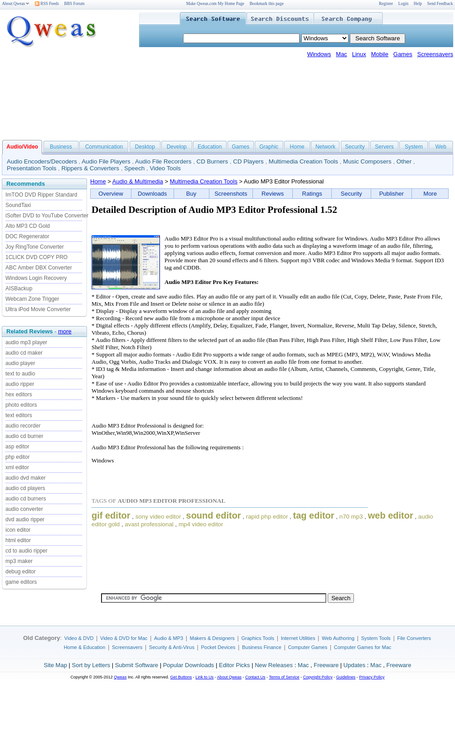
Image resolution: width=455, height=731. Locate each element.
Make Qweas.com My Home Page (215, 3)
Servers (384, 147)
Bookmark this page (267, 3)
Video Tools (165, 168)
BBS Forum (74, 3)
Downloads (152, 193)
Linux (359, 54)
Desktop (145, 147)
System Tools (376, 638)
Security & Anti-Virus (171, 647)
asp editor (17, 446)
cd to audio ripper (26, 551)
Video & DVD (79, 638)
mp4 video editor (201, 524)
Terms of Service (284, 677)
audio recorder (22, 426)
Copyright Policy (318, 677)
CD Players (248, 161)
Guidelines (346, 677)
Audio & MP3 (168, 638)
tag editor (313, 515)
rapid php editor (267, 516)
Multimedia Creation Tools (303, 161)
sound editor (213, 515)
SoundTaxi (18, 205)
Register (386, 3)
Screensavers (435, 54)
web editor (390, 515)
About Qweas (15, 3)
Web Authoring (338, 638)
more (65, 331)
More (430, 193)
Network (325, 147)
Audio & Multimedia (137, 181)
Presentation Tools (31, 168)
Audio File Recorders (163, 161)
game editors (21, 582)
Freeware (326, 665)
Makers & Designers (212, 638)
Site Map (55, 665)
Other (404, 161)
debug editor (20, 571)
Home (297, 147)
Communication (104, 147)
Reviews (272, 193)
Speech (134, 168)
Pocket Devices (218, 647)
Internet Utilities (298, 638)
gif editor (111, 515)
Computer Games (307, 647)
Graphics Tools (257, 638)
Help (418, 3)
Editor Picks (234, 665)
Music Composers (367, 161)
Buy (191, 193)
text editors (18, 415)
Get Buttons (181, 677)
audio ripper (19, 384)
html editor (18, 540)
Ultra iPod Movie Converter (38, 309)
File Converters (414, 638)
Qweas (120, 677)
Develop (177, 147)
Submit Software (136, 665)
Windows (319, 54)
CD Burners (212, 161)
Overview (110, 193)
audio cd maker (24, 353)
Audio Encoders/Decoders (42, 161)
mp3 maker (19, 561)
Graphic (268, 147)
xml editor (17, 467)
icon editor (17, 530)
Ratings (312, 193)
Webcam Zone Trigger (32, 299)
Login (403, 3)
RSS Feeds (47, 3)
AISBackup (18, 288)
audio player (20, 363)
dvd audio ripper (24, 519)
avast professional (149, 524)
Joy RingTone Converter (34, 247)
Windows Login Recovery (36, 278)
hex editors (18, 394)
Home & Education (85, 647)
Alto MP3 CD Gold (27, 226)
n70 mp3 (351, 516)
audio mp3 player (26, 342)
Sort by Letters (91, 665)
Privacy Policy (371, 677)
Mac (341, 54)
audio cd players (25, 488)
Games (402, 54)
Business (61, 147)
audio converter (24, 509)
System (414, 147)
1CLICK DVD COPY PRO (36, 257)
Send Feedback (440, 3)
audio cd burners (25, 498)
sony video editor (158, 516)
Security (354, 147)
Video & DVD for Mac (123, 638)
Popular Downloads (188, 665)
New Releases (274, 665)
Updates (354, 665)
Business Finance (261, 647)
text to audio (20, 373)
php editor (17, 457)
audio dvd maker (25, 478)
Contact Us (255, 677)
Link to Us (204, 677)
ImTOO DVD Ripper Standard (41, 195)
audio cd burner (24, 436)
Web (440, 147)
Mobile (379, 54)
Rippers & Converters (90, 168)
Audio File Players (106, 161)
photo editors (21, 405)
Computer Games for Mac (363, 647)
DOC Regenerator (27, 236)
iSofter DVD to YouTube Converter (46, 215)
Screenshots (230, 193)
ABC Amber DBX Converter (38, 268)
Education (210, 147)
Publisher (391, 193)
